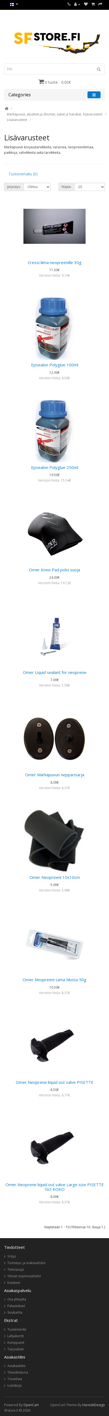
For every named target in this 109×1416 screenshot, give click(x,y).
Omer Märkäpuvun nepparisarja (54, 774)
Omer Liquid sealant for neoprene (54, 672)
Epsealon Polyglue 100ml (54, 364)
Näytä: (66, 186)
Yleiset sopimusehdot (24, 1276)
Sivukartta (14, 1312)
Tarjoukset (15, 1349)
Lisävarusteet (17, 119)
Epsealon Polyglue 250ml (54, 467)
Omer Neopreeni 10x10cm (54, 877)
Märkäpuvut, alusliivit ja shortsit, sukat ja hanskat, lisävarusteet (54, 114)
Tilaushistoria (17, 1372)
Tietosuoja (15, 1269)
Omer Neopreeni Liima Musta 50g (54, 979)
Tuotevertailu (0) (23, 173)
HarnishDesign (93, 1405)
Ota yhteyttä (16, 1299)
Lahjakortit (15, 1336)
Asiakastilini (16, 1365)
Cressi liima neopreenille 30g (54, 262)
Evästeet (13, 1282)
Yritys (11, 1256)
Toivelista (14, 1379)
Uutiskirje (14, 1385)
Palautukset (16, 1306)
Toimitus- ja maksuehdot (26, 1263)
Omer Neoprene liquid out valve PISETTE (54, 1082)
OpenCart (31, 1405)
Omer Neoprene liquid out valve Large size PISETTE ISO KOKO (54, 1187)
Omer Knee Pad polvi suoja (54, 569)
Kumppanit (15, 1342)
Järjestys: (14, 186)
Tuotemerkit (16, 1329)
